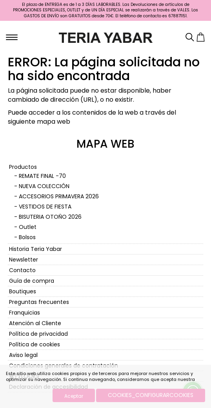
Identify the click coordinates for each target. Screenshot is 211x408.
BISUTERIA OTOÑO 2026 (50, 217)
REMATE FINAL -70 (42, 176)
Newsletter (23, 259)
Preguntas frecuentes (39, 302)
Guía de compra (31, 281)
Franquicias (24, 313)
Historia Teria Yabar (35, 249)
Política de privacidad (38, 334)
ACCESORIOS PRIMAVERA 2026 (59, 196)
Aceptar (73, 396)
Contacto (22, 270)
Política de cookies (34, 344)
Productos (23, 167)
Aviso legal (23, 355)
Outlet (27, 227)
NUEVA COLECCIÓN (44, 186)
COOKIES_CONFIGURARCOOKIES (150, 395)
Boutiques (22, 291)
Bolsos (27, 237)
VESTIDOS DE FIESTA (45, 206)
